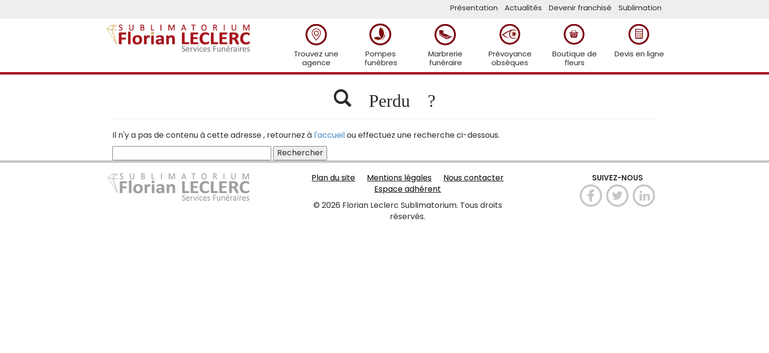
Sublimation (640, 7)
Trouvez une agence (316, 45)
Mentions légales (399, 178)
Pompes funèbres (380, 45)
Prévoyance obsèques (510, 45)
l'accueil (329, 135)
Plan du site (333, 178)
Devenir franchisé (580, 7)
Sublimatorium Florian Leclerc (178, 32)
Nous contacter (473, 178)
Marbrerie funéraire (445, 45)
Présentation (474, 7)
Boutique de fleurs (574, 45)
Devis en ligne (639, 40)
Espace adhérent (407, 189)
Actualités (523, 7)
